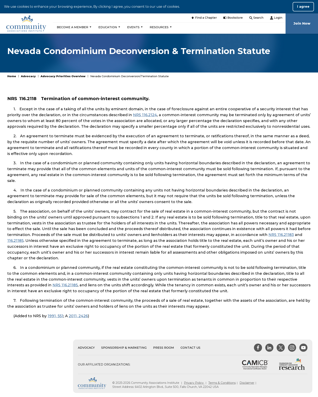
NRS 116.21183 (281, 235)
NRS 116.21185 (65, 285)
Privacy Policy (194, 383)
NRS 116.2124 (145, 115)
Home (11, 76)
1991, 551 (55, 316)
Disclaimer (247, 383)
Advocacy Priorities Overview (63, 76)
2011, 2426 (78, 316)
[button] (74, 27)
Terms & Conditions (222, 383)
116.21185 (15, 240)
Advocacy (28, 76)
